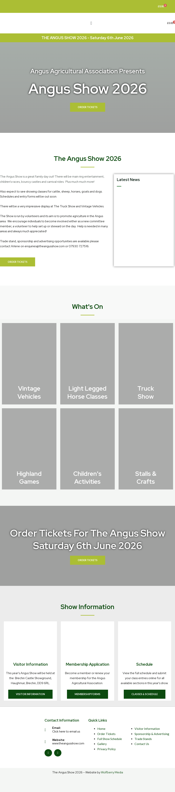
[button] (91, 23)
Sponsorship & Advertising (152, 734)
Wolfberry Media (112, 772)
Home (101, 728)
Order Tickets (106, 734)
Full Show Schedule (109, 739)
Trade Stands (143, 739)
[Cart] (161, 6)
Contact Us (142, 744)
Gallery (102, 744)
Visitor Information (30, 664)
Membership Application (87, 664)
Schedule (144, 664)
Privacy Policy (106, 749)
